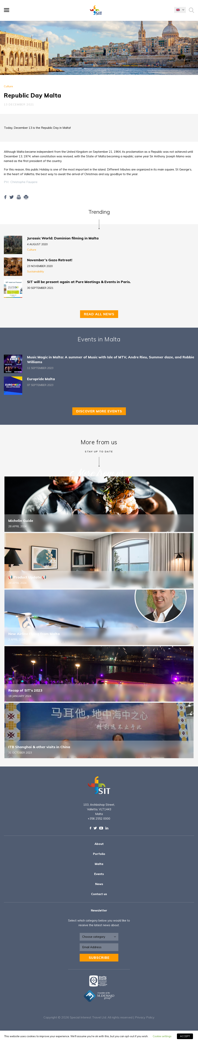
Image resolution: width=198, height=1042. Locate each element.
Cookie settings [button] (162, 1036)
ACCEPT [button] (185, 1036)
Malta (99, 864)
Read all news (99, 314)
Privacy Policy (144, 1017)
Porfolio (99, 854)
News (99, 884)
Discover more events (99, 411)
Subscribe (99, 958)
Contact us (99, 894)
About (99, 844)
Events (99, 874)
